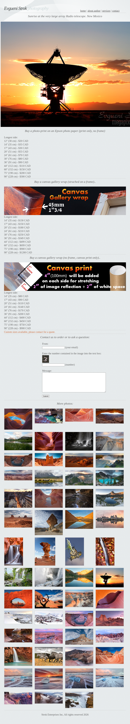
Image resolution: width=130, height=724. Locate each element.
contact (115, 10)
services (106, 10)
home (83, 10)
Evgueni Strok (26, 8)
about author (94, 10)
